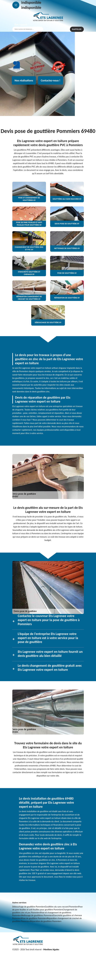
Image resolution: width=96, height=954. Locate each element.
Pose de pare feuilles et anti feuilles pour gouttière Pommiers (47, 908)
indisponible (31, 2)
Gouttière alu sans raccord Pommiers (61, 906)
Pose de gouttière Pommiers (34, 918)
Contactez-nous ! (50, 80)
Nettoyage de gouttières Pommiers (37, 915)
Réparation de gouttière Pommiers (46, 921)
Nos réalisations (24, 80)
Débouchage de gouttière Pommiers (28, 906)
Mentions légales (51, 949)
